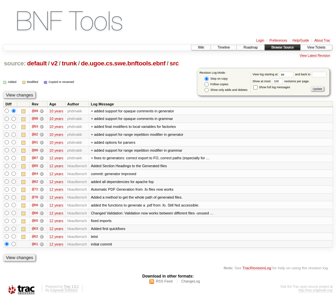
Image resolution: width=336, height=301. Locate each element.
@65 (35, 222)
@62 (35, 238)
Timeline (224, 47)
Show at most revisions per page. (281, 81)
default (37, 63)
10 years (56, 111)
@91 (35, 142)
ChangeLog (190, 283)
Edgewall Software (63, 292)
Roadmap (250, 47)
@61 (35, 245)
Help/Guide (300, 40)
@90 (35, 150)
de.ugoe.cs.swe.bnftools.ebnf (123, 63)
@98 (35, 119)
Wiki (201, 47)
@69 (35, 206)
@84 (35, 174)
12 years (56, 159)
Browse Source (282, 47)
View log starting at (274, 74)
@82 (35, 182)
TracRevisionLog (256, 270)
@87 (35, 158)
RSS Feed (164, 283)
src (174, 63)
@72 (35, 190)
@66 (35, 214)
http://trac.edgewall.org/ (315, 292)
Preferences (278, 40)
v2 (54, 63)
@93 (35, 127)
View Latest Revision (315, 55)
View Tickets (316, 47)
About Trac (322, 40)
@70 (35, 198)
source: (15, 63)
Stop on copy (216, 79)
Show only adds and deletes (225, 90)
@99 (35, 111)
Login (260, 40)
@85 (35, 166)
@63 (35, 230)
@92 (35, 134)
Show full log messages (271, 87)
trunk (69, 63)
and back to (310, 74)
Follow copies (216, 84)
